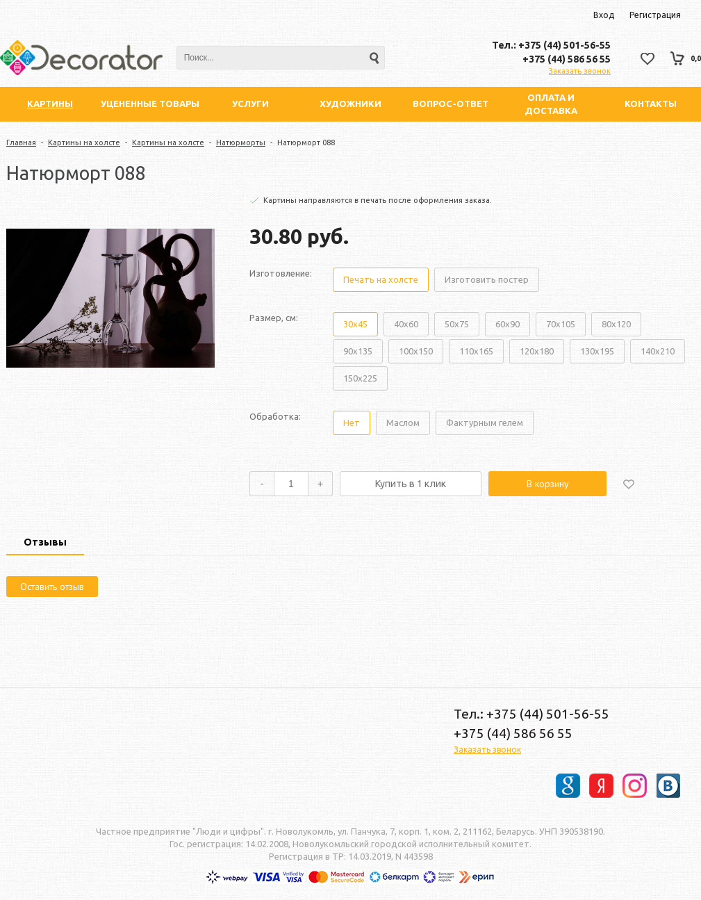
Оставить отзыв (52, 586)
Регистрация (655, 14)
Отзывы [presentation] (45, 542)
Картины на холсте (84, 142)
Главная (21, 142)
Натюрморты (240, 142)
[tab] (45, 543)
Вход (603, 14)
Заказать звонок (580, 71)
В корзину (548, 483)
